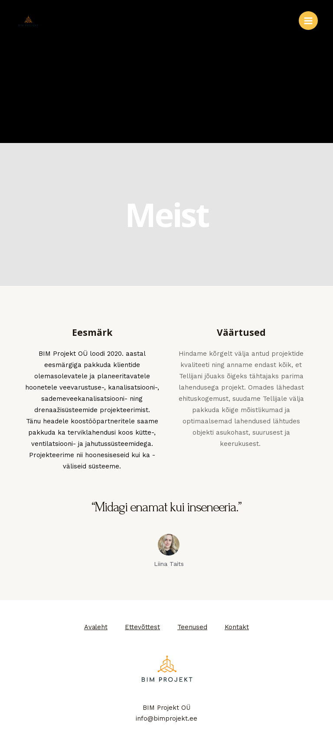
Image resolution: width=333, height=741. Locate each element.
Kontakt (237, 627)
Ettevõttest (142, 627)
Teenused (192, 627)
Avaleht (96, 627)
